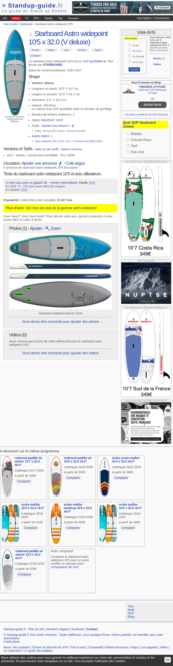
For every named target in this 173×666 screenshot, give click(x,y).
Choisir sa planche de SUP (50, 647)
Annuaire (73, 18)
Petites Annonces (117, 647)
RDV (36, 18)
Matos (16, 18)
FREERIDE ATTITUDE (152, 86)
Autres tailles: (41, 136)
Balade (49, 18)
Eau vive (137, 152)
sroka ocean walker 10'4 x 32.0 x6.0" (126, 459)
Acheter (82, 50)
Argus (135, 647)
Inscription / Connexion (153, 18)
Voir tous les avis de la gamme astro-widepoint (61, 208)
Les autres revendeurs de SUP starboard (146, 114)
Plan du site (36, 629)
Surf (134, 146)
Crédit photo (11, 641)
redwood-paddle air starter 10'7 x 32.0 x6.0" (28, 461)
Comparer (35, 55)
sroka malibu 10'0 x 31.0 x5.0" (32, 506)
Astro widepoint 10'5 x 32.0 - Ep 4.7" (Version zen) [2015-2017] (68, 141)
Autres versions (71, 149)
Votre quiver (130, 38)
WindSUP (48, 120)
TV (26, 18)
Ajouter (36, 228)
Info (5, 18)
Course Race (141, 140)
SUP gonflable (92, 61)
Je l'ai (135, 45)
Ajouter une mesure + (58, 125)
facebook (78, 629)
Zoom (53, 228)
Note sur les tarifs (46, 149)
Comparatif (95, 647)
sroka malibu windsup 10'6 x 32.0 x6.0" (78, 508)
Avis (66, 50)
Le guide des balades (38, 650)
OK (167, 659)
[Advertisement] (78, 612)
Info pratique (21, 647)
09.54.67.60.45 (152, 104)
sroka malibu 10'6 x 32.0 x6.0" (130, 506)
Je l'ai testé (138, 56)
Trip (60, 18)
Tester (97, 50)
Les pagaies (149, 647)
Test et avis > (11, 24)
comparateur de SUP (65, 567)
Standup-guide (32, 5)
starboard (26, 24)
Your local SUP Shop (131, 611)
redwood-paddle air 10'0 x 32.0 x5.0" (78, 459)
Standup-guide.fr (14, 629)
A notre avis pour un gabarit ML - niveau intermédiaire (42, 182)
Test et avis (77, 647)
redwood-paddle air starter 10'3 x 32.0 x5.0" (29, 554)
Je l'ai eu (137, 51)
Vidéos (50, 50)
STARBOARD (52, 64)
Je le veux (137, 62)
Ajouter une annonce (41, 163)
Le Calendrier (12, 650)
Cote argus (75, 163)
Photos (35, 50)
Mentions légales (58, 629)
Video (164, 647)
